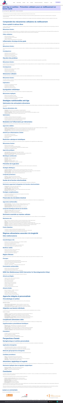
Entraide (24, 2)
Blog (51, 2)
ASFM (14, 2)
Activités (31, 2)
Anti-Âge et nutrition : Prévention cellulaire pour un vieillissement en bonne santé (29, 8)
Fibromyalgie (19, 2)
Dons (28, 2)
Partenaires (46, 2)
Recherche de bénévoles (38, 2)
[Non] (61, 401)
